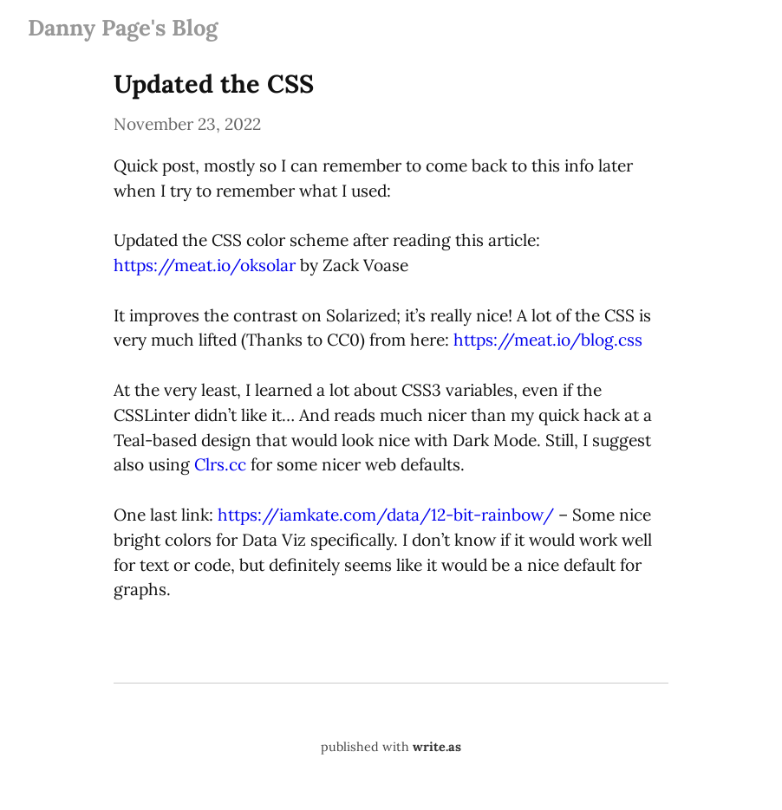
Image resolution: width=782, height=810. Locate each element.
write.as (437, 747)
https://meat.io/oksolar (205, 265)
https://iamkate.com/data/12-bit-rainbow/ (386, 514)
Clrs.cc (220, 464)
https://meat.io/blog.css (547, 339)
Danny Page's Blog (123, 27)
